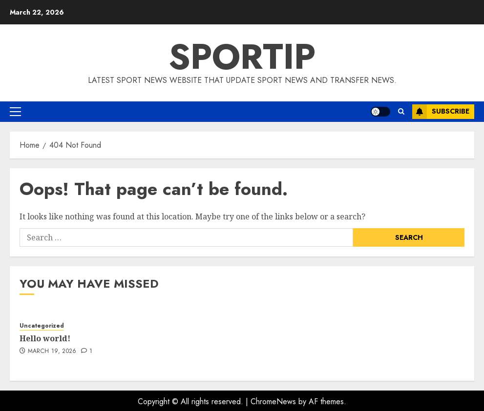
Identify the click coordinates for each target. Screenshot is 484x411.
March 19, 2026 (52, 351)
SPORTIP (242, 56)
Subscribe (440, 111)
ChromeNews (273, 401)
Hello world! (45, 338)
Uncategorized (42, 326)
